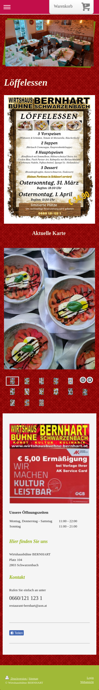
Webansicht (87, 681)
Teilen (16, 633)
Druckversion (16, 678)
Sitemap (33, 678)
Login (90, 677)
